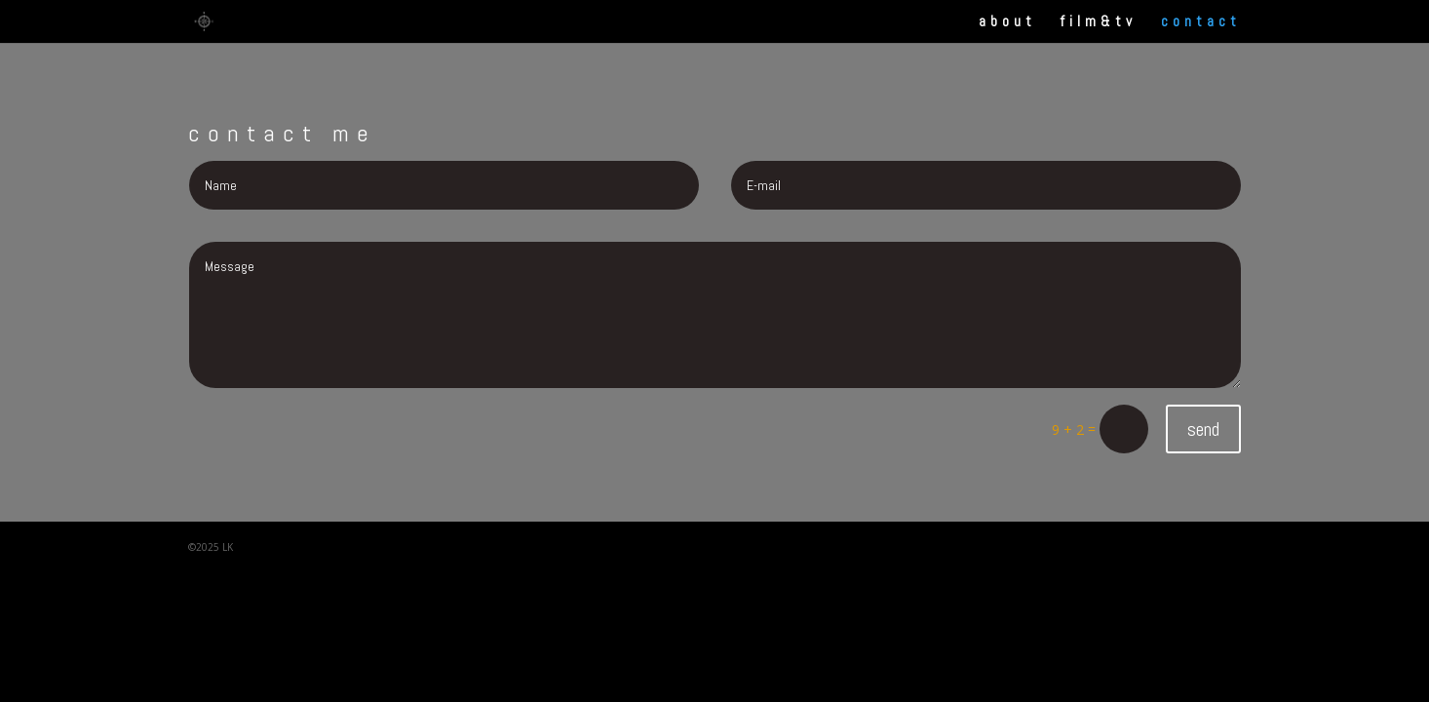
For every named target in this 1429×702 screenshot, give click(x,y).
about (1007, 22)
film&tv (1099, 22)
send (1203, 429)
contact (1201, 22)
